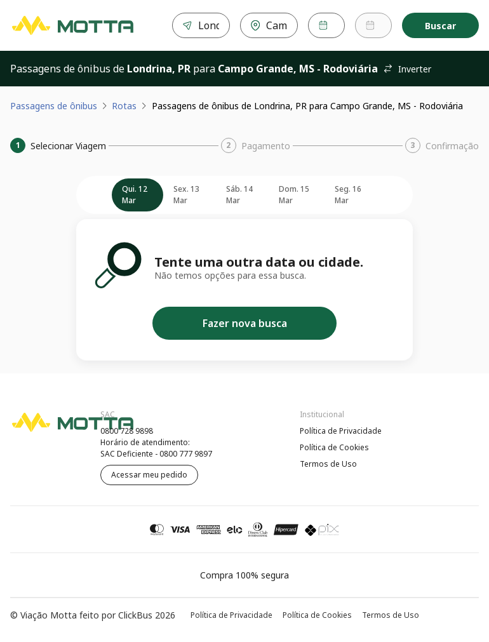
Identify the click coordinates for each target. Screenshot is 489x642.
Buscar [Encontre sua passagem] (440, 26)
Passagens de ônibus (53, 106)
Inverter (407, 69)
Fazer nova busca (245, 323)
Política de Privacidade (341, 430)
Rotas (124, 106)
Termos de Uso (328, 463)
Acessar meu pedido (149, 474)
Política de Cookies (334, 447)
